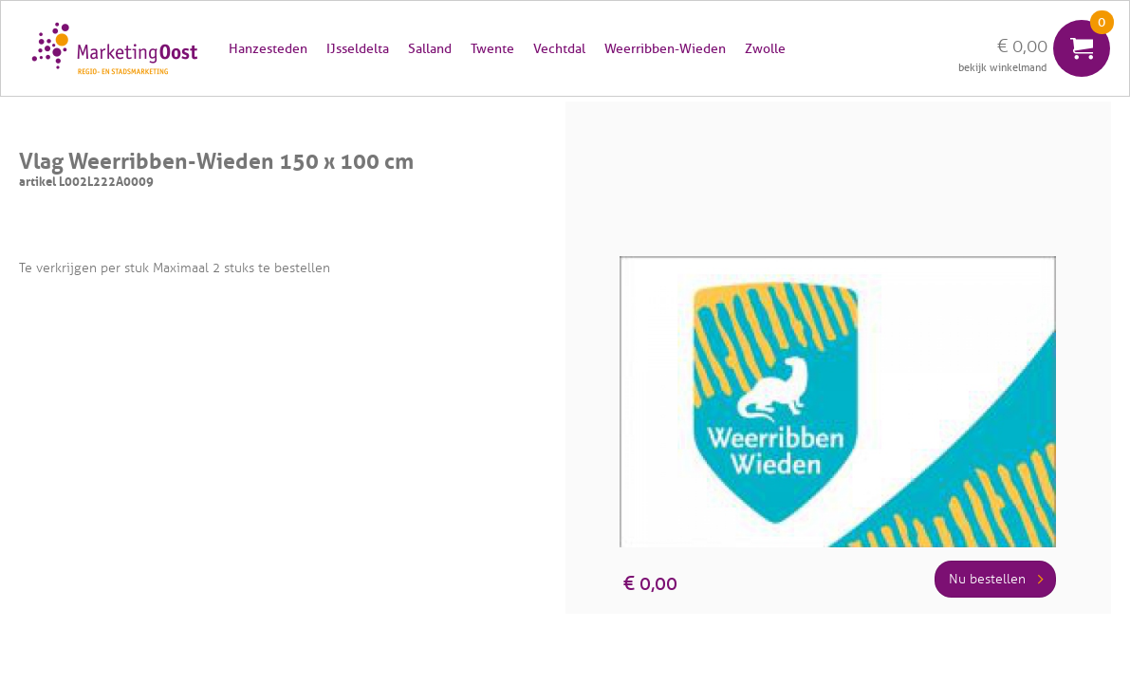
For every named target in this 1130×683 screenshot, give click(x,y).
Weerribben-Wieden (665, 48)
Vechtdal (559, 48)
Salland (430, 48)
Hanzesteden (268, 48)
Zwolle (765, 48)
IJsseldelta (357, 48)
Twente (492, 48)
